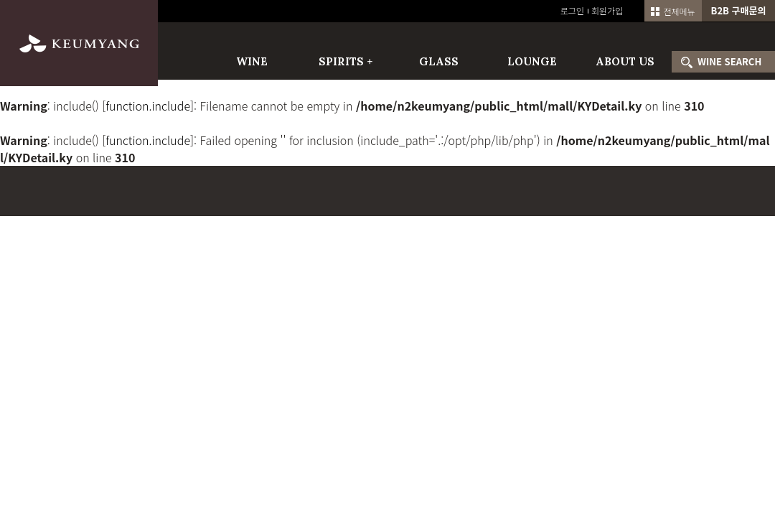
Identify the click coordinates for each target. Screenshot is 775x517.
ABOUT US (625, 61)
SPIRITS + (345, 61)
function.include (147, 105)
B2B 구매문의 (738, 10)
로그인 (572, 10)
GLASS (439, 61)
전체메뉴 (673, 11)
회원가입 (607, 10)
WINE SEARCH (729, 61)
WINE (252, 61)
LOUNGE (532, 61)
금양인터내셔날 (79, 43)
